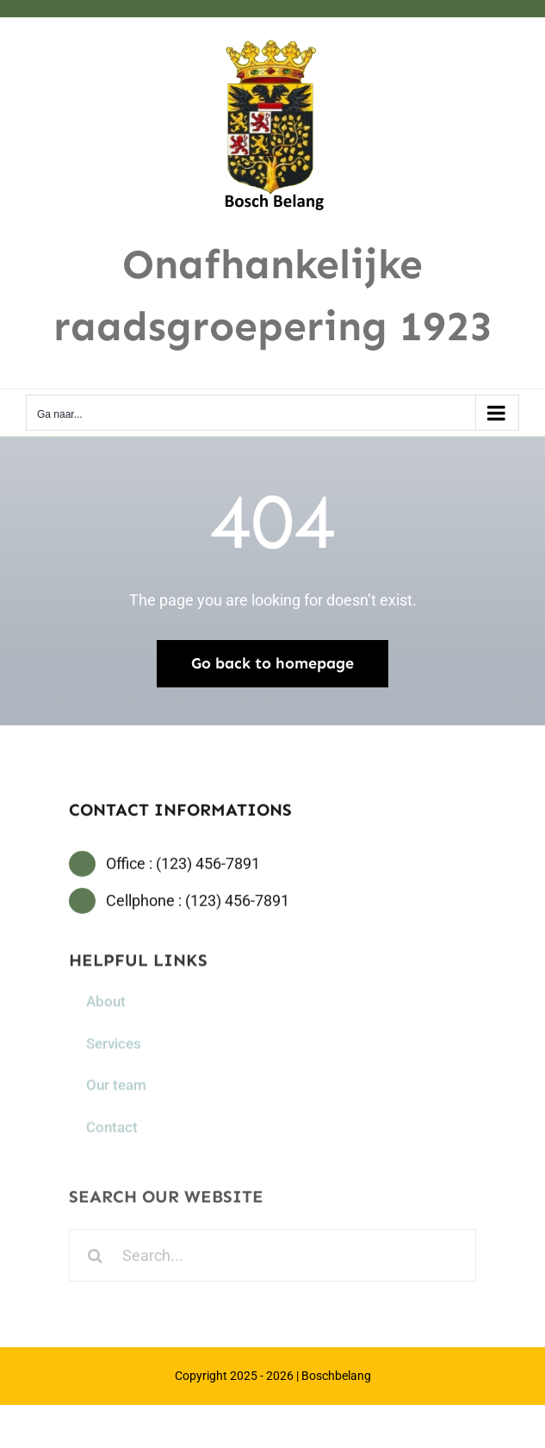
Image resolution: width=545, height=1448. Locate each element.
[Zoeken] (95, 1258)
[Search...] (272, 1258)
